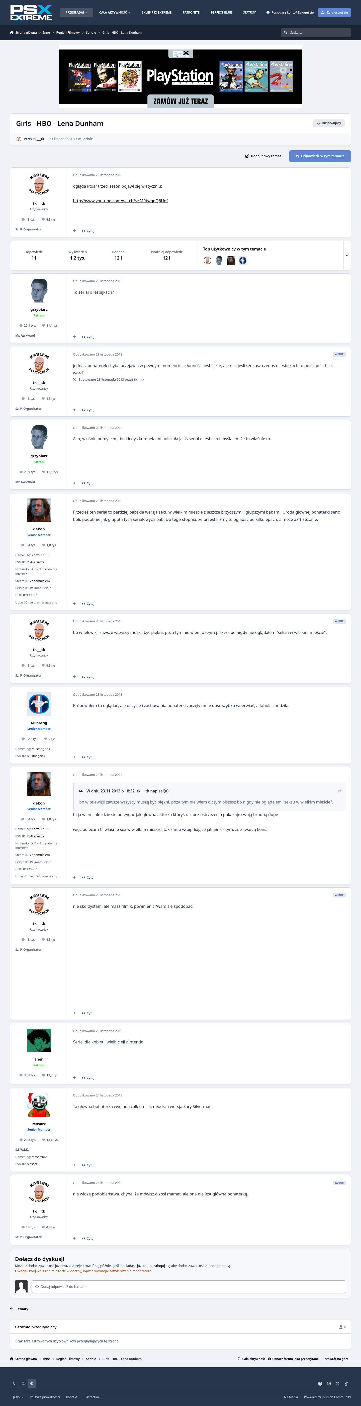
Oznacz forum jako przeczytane (293, 1359)
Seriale (87, 138)
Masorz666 (40, 1157)
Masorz (39, 1123)
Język (18, 1397)
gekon (39, 528)
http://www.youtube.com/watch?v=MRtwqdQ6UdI (120, 201)
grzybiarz (38, 309)
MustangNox (41, 749)
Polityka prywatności (45, 1397)
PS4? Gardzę (35, 562)
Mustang (39, 722)
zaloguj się (161, 1266)
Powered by (327, 1397)
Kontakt (71, 1397)
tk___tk (38, 138)
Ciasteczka (91, 1397)
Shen (38, 1059)
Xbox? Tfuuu (40, 555)
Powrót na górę (336, 1359)
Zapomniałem (40, 581)
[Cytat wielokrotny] (74, 231)
